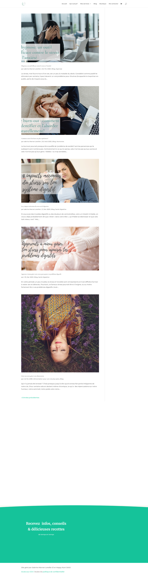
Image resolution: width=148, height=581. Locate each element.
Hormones (60, 141)
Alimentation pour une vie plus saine (46, 379)
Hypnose (59, 69)
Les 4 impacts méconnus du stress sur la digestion (35, 206)
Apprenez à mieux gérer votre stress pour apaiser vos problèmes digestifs (41, 274)
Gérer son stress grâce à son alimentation (32, 376)
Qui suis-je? (73, 4)
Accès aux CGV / (27, 572)
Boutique (102, 4)
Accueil (64, 4)
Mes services (84, 4)
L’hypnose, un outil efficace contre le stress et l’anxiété (36, 66)
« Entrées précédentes (30, 398)
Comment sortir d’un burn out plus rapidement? (34, 138)
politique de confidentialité (54, 572)
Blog (95, 4)
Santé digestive (60, 209)
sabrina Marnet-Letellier (32, 69)
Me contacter (113, 4)
